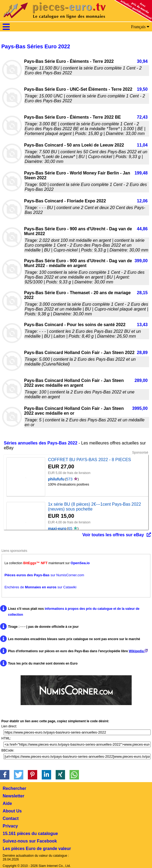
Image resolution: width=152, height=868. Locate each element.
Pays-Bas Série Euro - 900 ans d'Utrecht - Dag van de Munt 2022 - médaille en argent (78, 263)
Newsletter (13, 796)
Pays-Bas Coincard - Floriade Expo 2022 (65, 201)
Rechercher (14, 788)
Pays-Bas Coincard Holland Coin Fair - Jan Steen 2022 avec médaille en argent (74, 383)
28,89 (142, 352)
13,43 (142, 324)
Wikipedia (138, 651)
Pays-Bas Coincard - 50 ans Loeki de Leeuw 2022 (74, 145)
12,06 (142, 201)
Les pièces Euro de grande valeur (37, 848)
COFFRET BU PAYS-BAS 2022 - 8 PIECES (89, 459)
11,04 (142, 145)
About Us (12, 811)
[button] (4, 774)
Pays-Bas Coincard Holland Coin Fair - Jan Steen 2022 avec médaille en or (74, 410)
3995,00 (140, 408)
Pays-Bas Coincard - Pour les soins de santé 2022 (75, 324)
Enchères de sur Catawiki (41, 587)
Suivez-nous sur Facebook (30, 841)
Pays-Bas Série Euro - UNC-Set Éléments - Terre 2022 (78, 89)
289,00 (141, 380)
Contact (11, 818)
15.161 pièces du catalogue (30, 833)
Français (140, 26)
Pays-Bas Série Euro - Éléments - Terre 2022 (69, 61)
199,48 (141, 173)
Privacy (10, 826)
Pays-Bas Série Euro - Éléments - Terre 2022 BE (72, 117)
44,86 (142, 229)
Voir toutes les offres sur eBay (113, 535)
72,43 (142, 117)
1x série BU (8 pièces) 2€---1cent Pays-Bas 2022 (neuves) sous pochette (94, 506)
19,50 (142, 89)
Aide (7, 803)
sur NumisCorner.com (44, 575)
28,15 (142, 292)
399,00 (141, 260)
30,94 (142, 61)
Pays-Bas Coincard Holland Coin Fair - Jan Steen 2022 (79, 352)
